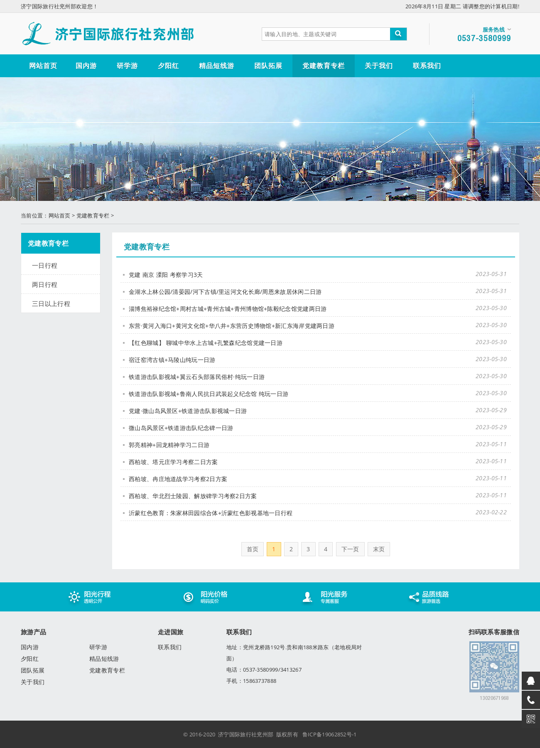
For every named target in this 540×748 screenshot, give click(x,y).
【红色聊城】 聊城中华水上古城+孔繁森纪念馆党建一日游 (205, 343)
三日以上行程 (51, 303)
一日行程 (44, 265)
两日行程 (44, 284)
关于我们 (32, 682)
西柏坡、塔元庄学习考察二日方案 (173, 462)
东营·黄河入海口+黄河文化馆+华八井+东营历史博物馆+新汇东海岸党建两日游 (231, 326)
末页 (379, 549)
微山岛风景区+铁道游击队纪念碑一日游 (181, 428)
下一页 (350, 549)
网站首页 (60, 215)
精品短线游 (104, 658)
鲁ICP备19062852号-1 (329, 734)
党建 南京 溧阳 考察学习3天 (166, 275)
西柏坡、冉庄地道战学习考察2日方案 (178, 479)
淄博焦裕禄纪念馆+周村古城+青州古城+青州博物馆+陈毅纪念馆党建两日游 (228, 309)
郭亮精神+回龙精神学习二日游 (169, 445)
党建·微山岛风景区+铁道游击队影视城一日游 (188, 411)
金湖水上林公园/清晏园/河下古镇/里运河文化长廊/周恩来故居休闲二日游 (225, 292)
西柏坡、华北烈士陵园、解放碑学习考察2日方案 (193, 496)
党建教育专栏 (93, 215)
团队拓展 (32, 670)
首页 (253, 549)
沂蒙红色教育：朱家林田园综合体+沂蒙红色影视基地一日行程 (210, 513)
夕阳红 (30, 658)
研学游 (98, 647)
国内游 (30, 647)
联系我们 (170, 647)
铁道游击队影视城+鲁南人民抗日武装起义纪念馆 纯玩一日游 (208, 394)
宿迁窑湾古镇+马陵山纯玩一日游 (172, 360)
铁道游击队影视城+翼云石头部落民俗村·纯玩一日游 (197, 377)
